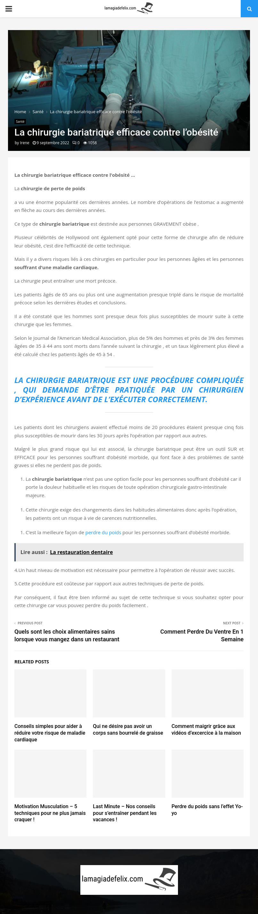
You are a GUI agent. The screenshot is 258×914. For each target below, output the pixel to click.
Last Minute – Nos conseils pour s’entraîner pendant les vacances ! (125, 813)
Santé (20, 121)
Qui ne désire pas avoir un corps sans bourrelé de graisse (128, 729)
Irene (24, 142)
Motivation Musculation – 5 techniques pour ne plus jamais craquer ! (50, 813)
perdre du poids (103, 532)
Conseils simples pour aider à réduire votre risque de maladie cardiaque (49, 733)
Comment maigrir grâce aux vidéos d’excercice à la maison (206, 729)
